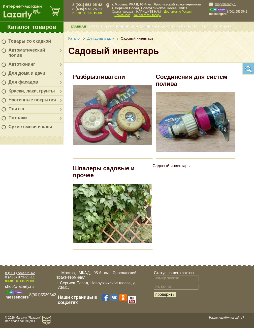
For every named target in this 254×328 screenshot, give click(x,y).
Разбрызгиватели (99, 76)
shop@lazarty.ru (225, 4)
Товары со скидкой (29, 41)
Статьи (95, 26)
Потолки (17, 117)
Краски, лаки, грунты (31, 91)
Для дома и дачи (26, 73)
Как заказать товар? (147, 15)
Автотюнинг (21, 64)
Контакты (223, 26)
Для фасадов (23, 82)
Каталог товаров (31, 27)
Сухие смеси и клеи (30, 126)
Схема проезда (122, 11)
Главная (78, 26)
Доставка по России (177, 11)
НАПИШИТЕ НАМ (148, 11)
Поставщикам (145, 26)
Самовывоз (122, 15)
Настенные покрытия (32, 99)
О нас (206, 26)
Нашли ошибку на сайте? (226, 317)
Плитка (16, 108)
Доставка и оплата (180, 26)
